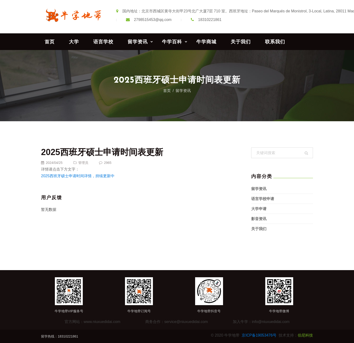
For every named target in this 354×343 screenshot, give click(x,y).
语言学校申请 (262, 198)
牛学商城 (206, 41)
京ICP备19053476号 (259, 335)
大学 (74, 41)
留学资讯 (138, 41)
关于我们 (241, 41)
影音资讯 (258, 218)
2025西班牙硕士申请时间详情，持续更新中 (78, 176)
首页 (50, 41)
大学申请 (258, 208)
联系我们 (275, 41)
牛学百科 (172, 41)
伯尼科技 (305, 335)
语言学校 (103, 41)
